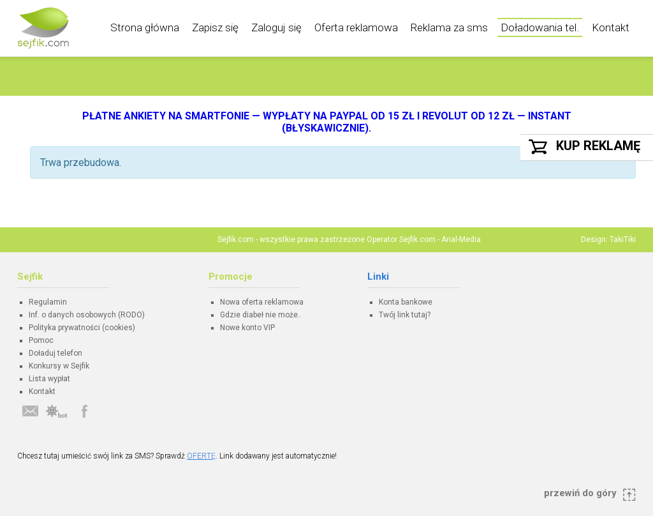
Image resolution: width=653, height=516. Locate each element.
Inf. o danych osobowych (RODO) (87, 314)
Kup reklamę (598, 145)
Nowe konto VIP (247, 327)
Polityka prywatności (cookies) (82, 327)
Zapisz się (215, 27)
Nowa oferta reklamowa (262, 302)
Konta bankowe (405, 302)
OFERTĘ (201, 456)
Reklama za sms (449, 27)
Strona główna (144, 27)
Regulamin (48, 302)
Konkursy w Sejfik (59, 365)
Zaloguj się (276, 27)
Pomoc (41, 340)
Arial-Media (461, 239)
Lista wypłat (49, 378)
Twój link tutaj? (404, 314)
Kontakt (610, 27)
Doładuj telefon (55, 353)
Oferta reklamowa (356, 27)
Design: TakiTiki (608, 239)
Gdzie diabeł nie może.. (261, 314)
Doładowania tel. (540, 27)
